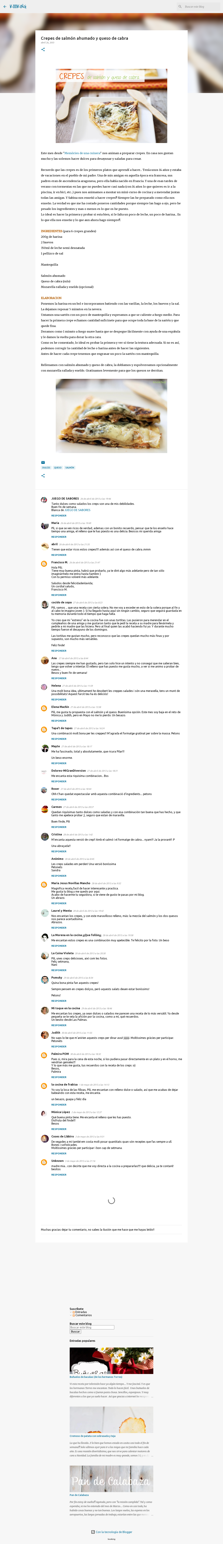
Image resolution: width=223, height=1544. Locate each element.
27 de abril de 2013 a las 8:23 (87, 602)
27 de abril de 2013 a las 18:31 (102, 771)
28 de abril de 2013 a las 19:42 (88, 911)
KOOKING (18, 6)
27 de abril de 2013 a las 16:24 (89, 728)
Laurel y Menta (61, 910)
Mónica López (60, 1112)
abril (54, 544)
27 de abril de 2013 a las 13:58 (85, 707)
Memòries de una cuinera (82, 153)
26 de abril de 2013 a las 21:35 (74, 544)
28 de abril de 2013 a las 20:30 (90, 953)
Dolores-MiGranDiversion (68, 770)
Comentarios (82, 1315)
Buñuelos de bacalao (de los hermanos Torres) (96, 1377)
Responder (58, 515)
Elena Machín (60, 706)
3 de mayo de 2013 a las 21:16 (80, 1161)
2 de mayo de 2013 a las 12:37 (86, 1112)
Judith (55, 1032)
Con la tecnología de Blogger (111, 1532)
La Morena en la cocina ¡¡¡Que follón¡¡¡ (76, 935)
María (55, 522)
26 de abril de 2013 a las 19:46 (95, 498)
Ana (54, 658)
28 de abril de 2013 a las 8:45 (79, 859)
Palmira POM (60, 1053)
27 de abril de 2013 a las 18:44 (76, 789)
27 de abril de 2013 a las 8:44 (73, 658)
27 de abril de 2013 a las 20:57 (78, 807)
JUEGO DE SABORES (65, 498)
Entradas (80, 1312)
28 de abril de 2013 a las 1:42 (78, 834)
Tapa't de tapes (61, 728)
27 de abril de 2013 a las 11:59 (77, 686)
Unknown (57, 1160)
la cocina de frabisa (64, 1084)
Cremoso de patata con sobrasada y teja (93, 1436)
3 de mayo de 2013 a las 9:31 (89, 1136)
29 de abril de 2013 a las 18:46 (96, 1008)
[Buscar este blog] (202, 6)
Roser (55, 788)
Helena (56, 685)
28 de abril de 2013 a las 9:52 (106, 883)
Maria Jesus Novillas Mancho (70, 883)
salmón (70, 467)
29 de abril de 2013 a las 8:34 (78, 977)
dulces (46, 467)
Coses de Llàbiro (62, 1136)
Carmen (56, 806)
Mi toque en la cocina (65, 1008)
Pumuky (56, 977)
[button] (43, 49)
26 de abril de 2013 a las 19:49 (75, 523)
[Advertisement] (111, 1272)
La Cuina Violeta (62, 953)
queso (57, 467)
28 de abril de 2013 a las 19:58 (118, 935)
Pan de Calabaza (79, 1495)
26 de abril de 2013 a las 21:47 (84, 562)
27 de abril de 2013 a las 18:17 (76, 746)
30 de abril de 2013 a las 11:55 (76, 1033)
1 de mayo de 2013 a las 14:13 (94, 1084)
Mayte (55, 746)
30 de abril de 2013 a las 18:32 (85, 1054)
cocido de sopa (61, 602)
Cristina (56, 834)
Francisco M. (59, 562)
